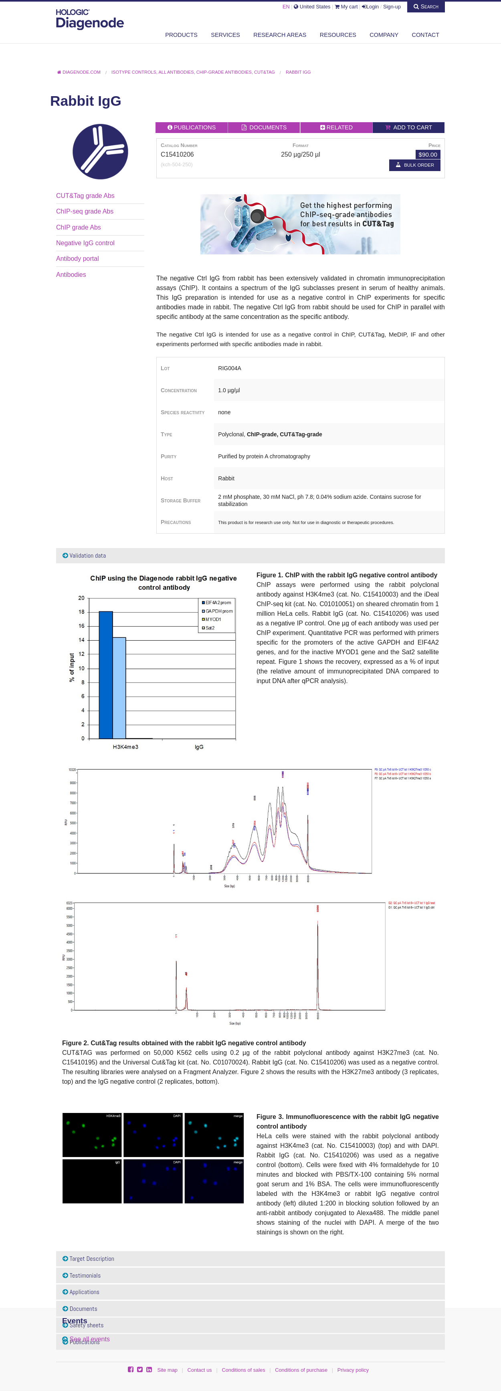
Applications (81, 1292)
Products (181, 35)
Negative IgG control (85, 243)
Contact (425, 35)
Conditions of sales (243, 1370)
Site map (167, 1370)
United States (312, 7)
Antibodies (71, 274)
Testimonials (82, 1275)
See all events (89, 1339)
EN (286, 7)
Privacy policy (353, 1370)
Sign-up (392, 7)
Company (384, 35)
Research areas (279, 35)
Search (426, 6)
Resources (338, 35)
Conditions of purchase (301, 1370)
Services (225, 35)
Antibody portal (77, 258)
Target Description (88, 1258)
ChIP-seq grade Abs (84, 211)
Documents (80, 1308)
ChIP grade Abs (78, 227)
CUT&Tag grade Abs (85, 195)
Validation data (84, 555)
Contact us (200, 1370)
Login (370, 7)
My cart (346, 7)
